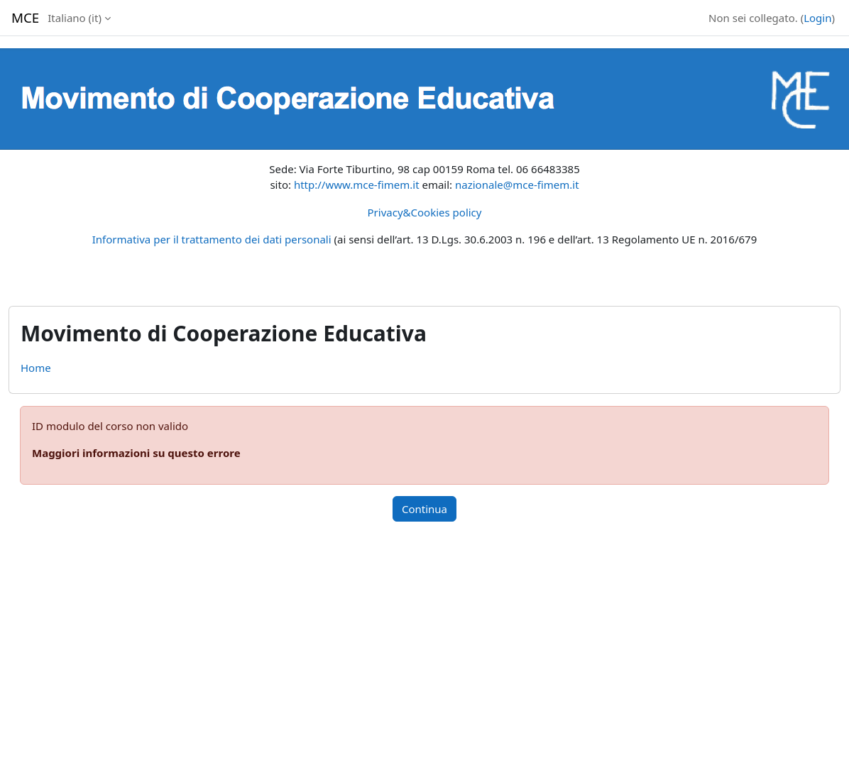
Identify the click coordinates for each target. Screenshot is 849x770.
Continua (424, 509)
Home (36, 368)
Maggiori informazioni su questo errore (136, 453)
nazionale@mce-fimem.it (517, 184)
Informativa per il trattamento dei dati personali (212, 239)
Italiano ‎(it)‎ (75, 18)
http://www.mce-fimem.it (357, 184)
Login (817, 18)
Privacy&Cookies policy (425, 212)
